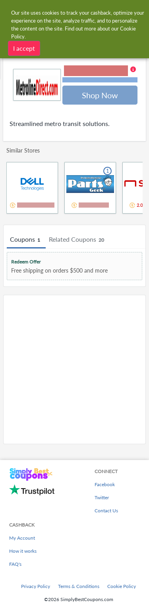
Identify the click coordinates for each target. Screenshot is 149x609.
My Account (22, 538)
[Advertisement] (74, 369)
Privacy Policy (35, 586)
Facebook (105, 484)
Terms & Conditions (78, 586)
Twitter (102, 497)
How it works (23, 551)
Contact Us (106, 511)
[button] (99, 74)
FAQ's (15, 564)
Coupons (26, 239)
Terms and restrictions (100, 79)
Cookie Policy (121, 586)
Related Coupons (77, 239)
